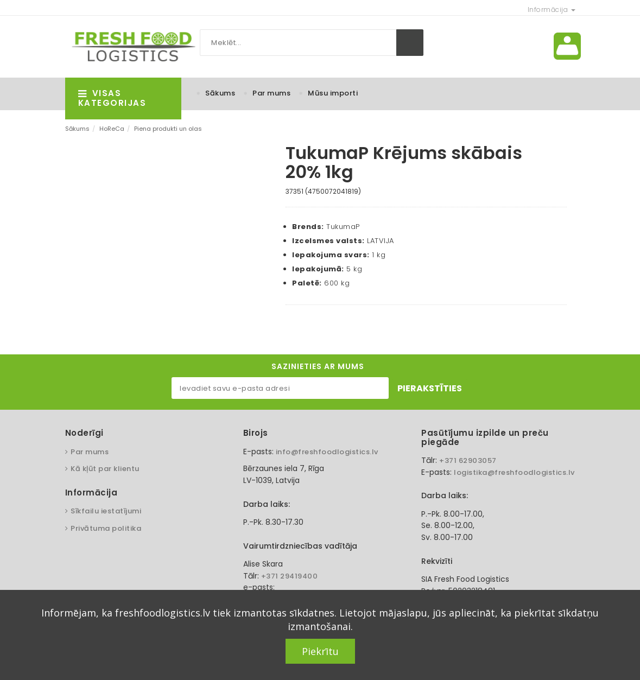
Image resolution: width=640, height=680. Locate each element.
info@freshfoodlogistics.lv (327, 452)
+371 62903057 (468, 460)
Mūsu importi (333, 93)
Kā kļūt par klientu (105, 468)
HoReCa (111, 128)
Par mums (271, 93)
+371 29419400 (289, 576)
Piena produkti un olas (168, 128)
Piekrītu (320, 651)
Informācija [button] (551, 9)
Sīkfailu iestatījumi (106, 511)
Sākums (220, 93)
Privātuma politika (106, 528)
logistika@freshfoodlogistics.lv (514, 472)
